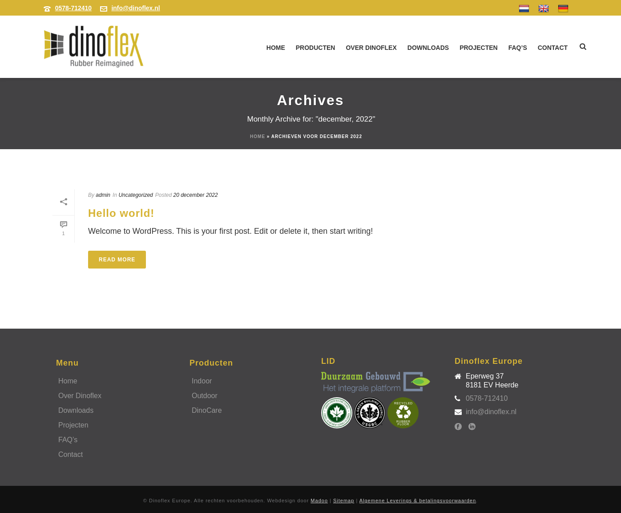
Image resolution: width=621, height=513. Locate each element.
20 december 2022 (195, 195)
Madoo (319, 500)
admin (103, 195)
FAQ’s (517, 47)
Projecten (479, 47)
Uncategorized (135, 195)
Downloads (428, 47)
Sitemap (343, 500)
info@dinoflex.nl (135, 8)
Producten (315, 47)
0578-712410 (73, 8)
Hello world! (121, 213)
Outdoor (205, 395)
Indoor (202, 381)
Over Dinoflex (371, 47)
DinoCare (207, 410)
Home (275, 47)
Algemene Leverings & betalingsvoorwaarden (417, 500)
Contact (553, 47)
